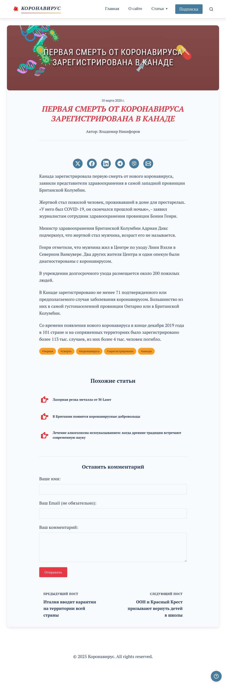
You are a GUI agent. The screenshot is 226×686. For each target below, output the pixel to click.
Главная (112, 8)
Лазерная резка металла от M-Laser (82, 399)
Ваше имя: (50, 479)
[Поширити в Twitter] (78, 163)
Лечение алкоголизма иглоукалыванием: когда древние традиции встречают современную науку (117, 434)
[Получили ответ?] (216, 676)
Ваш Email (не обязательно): (67, 503)
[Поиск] (211, 9)
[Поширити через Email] (148, 163)
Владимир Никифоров (119, 131)
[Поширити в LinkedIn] (106, 163)
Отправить (53, 572)
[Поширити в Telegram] (120, 163)
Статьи (157, 8)
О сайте (135, 8)
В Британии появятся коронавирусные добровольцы (96, 416)
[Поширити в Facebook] (92, 163)
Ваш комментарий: (58, 527)
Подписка (188, 9)
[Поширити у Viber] (134, 163)
